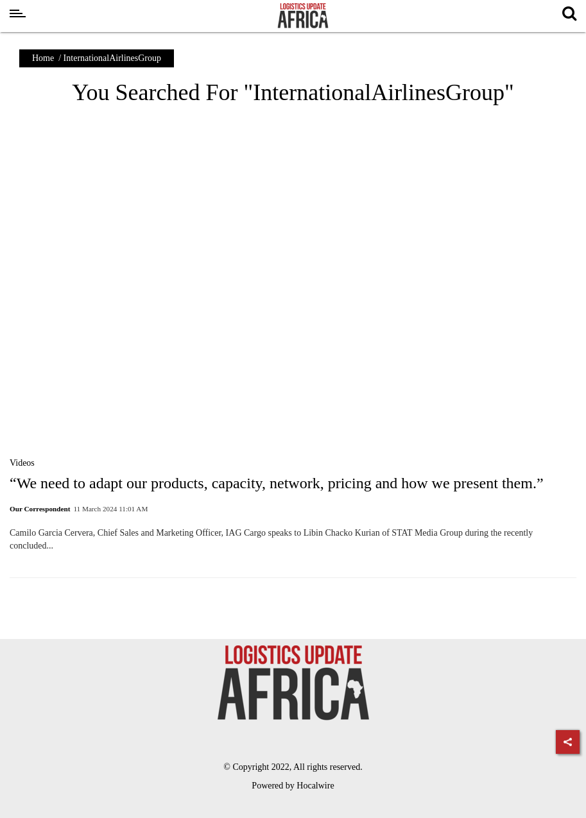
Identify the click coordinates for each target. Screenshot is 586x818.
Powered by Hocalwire (293, 785)
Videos (22, 463)
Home (43, 58)
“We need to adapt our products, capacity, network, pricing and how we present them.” (277, 483)
